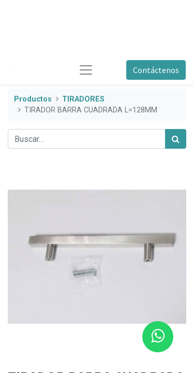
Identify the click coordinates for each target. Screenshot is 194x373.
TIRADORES (83, 99)
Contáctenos (156, 70)
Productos (33, 99)
